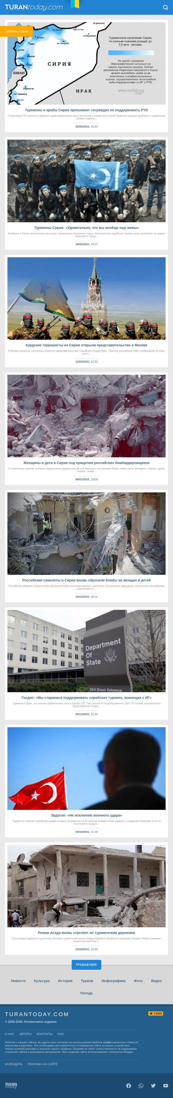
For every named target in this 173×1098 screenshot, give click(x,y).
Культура (42, 981)
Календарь (14, 1064)
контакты (45, 1034)
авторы (25, 1034)
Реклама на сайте (43, 1064)
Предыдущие (86, 964)
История (65, 981)
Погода (86, 993)
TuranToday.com (34, 7)
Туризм (87, 981)
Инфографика (114, 981)
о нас (9, 1034)
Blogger (128, 1051)
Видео (156, 981)
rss (60, 1034)
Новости (18, 981)
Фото (138, 981)
